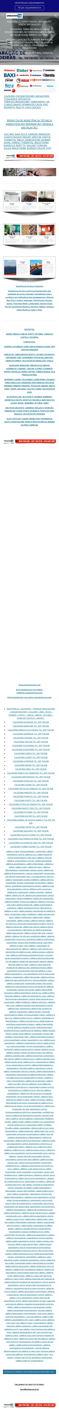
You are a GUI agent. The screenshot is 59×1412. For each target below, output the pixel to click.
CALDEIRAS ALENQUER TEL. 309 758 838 (31, 722)
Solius (19, 310)
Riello (25, 304)
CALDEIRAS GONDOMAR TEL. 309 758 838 (31, 749)
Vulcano (49, 297)
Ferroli (8, 307)
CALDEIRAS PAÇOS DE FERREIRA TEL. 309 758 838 (30, 789)
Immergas (28, 300)
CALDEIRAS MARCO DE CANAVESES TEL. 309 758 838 (31, 773)
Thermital (17, 304)
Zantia (9, 304)
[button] (3, 15)
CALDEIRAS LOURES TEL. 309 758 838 (31, 757)
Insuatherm (17, 307)
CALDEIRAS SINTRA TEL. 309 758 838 (30, 816)
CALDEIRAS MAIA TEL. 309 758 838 (31, 769)
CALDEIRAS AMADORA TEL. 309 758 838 (31, 726)
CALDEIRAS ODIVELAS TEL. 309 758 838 (31, 781)
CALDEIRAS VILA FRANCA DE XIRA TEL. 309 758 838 (31, 839)
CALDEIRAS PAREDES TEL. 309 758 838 (30, 793)
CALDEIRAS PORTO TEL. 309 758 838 (30, 800)
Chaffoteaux (39, 300)
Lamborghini (33, 304)
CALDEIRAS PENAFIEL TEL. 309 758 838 (31, 796)
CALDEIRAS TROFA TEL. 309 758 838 (31, 827)
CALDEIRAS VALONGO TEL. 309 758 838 (31, 831)
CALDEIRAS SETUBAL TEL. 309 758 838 (31, 812)
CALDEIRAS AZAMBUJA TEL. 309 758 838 (31, 734)
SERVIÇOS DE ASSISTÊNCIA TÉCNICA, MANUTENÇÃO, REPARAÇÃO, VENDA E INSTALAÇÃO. (30, 124)
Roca (13, 300)
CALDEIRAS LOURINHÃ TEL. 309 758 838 (31, 761)
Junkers (19, 300)
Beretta (34, 307)
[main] (29, 38)
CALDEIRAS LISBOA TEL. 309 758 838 (30, 753)
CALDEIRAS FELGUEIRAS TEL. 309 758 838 (31, 746)
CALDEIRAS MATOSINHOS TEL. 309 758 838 (30, 777)
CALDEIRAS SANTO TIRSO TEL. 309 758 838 (30, 808)
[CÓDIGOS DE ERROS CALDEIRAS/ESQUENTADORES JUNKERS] (29, 1372)
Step (40, 310)
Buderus (26, 310)
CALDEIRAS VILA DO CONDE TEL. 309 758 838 (30, 835)
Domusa (50, 307)
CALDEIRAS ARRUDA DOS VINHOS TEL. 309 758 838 (31, 730)
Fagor (33, 310)
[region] (29, 6)
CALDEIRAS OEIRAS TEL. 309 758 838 (30, 785)
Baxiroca (26, 307)
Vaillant (42, 307)
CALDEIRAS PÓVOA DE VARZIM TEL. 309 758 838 (31, 804)
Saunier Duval (46, 304)
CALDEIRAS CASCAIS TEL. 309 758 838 (31, 742)
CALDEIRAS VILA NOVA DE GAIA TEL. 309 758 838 (31, 843)
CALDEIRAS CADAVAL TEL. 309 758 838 (30, 738)
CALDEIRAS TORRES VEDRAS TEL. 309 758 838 (30, 847)
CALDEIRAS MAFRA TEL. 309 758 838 (30, 765)
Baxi (8, 300)
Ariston (48, 300)
